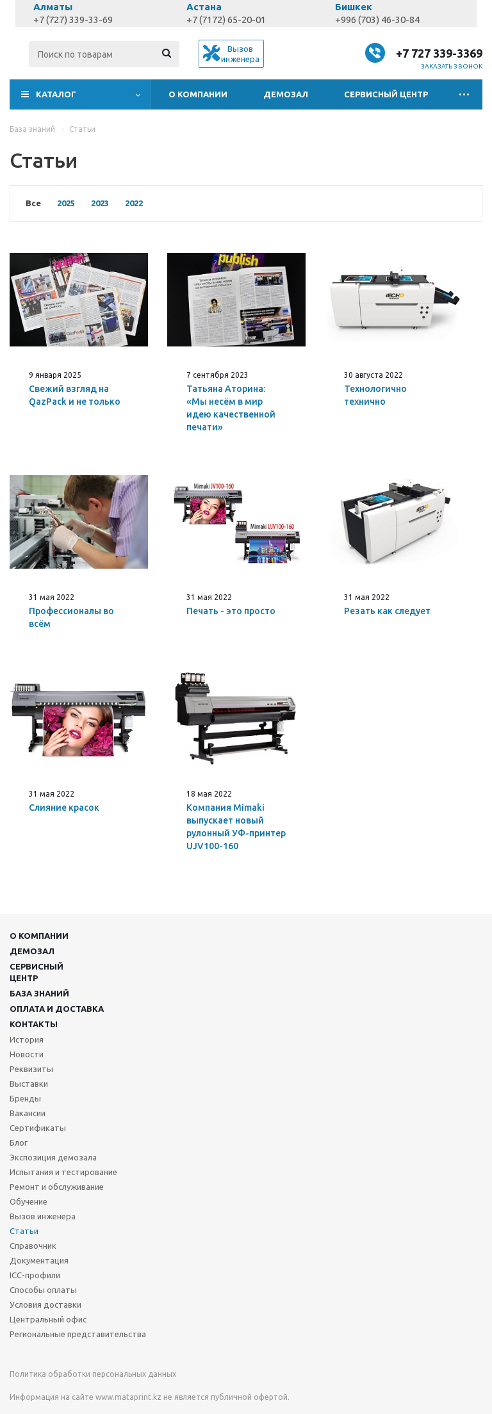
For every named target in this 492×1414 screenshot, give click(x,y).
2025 (66, 203)
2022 (134, 203)
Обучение (28, 1201)
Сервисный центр (386, 94)
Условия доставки (45, 1304)
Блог (19, 1142)
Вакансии (27, 1113)
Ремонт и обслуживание (57, 1186)
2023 (100, 203)
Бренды (25, 1098)
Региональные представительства (78, 1333)
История (27, 1039)
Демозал (285, 94)
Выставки (29, 1083)
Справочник (33, 1245)
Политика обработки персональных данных (93, 1374)
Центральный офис (48, 1319)
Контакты (34, 1024)
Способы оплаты (43, 1289)
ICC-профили (35, 1275)
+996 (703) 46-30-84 (377, 19)
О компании (197, 94)
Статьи (24, 1230)
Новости (27, 1054)
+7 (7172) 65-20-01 (226, 19)
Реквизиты (31, 1068)
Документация (39, 1260)
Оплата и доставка (57, 1008)
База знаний (39, 993)
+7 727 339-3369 (439, 53)
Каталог (56, 94)
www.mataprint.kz (128, 1397)
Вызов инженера (43, 1216)
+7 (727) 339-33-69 (73, 19)
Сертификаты (38, 1127)
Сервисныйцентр (36, 972)
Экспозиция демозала (53, 1157)
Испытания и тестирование (63, 1171)
